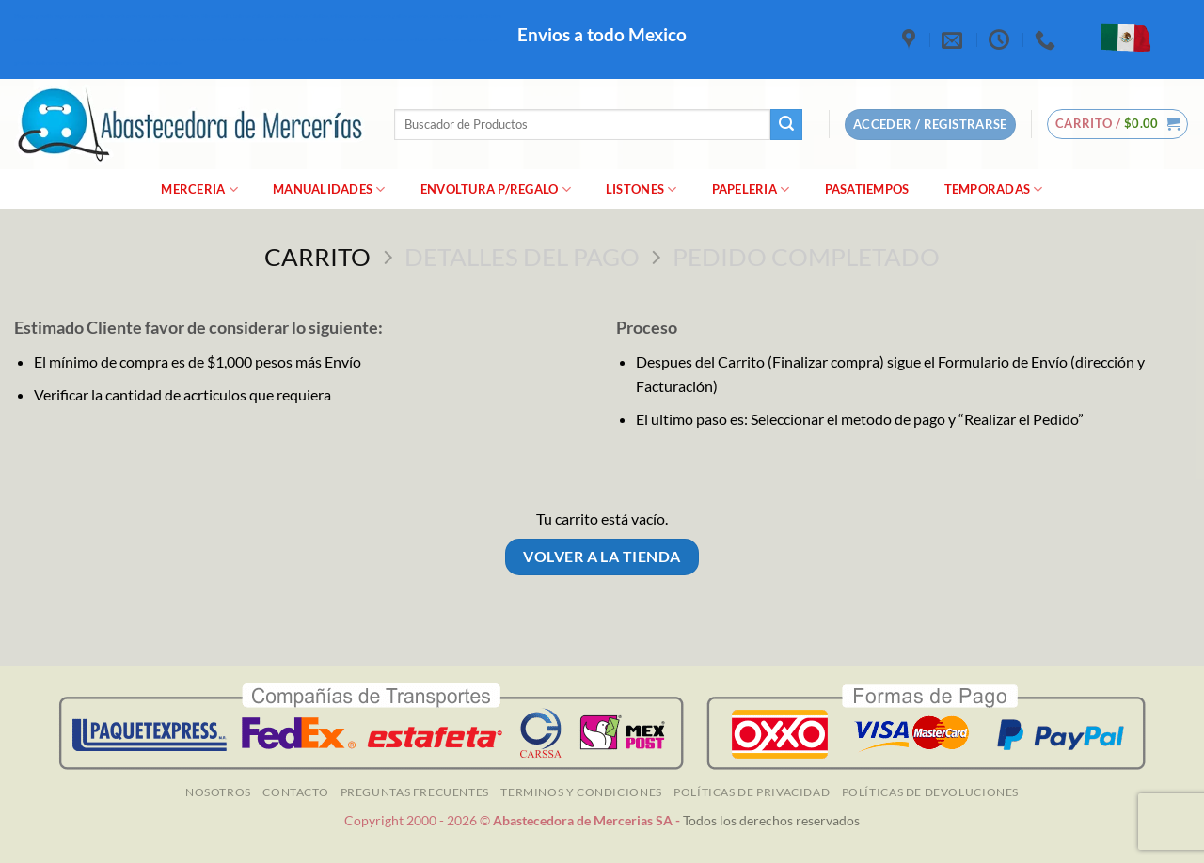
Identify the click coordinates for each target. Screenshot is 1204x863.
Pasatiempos (867, 188)
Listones (641, 189)
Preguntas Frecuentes (415, 792)
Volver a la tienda (601, 556)
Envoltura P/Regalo (495, 189)
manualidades (329, 189)
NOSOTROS (218, 792)
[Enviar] (786, 125)
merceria (199, 189)
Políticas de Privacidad (751, 792)
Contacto (295, 792)
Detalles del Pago (522, 257)
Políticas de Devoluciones (930, 792)
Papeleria (751, 189)
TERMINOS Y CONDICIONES (580, 792)
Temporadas (993, 189)
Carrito (317, 257)
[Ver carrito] (1118, 124)
